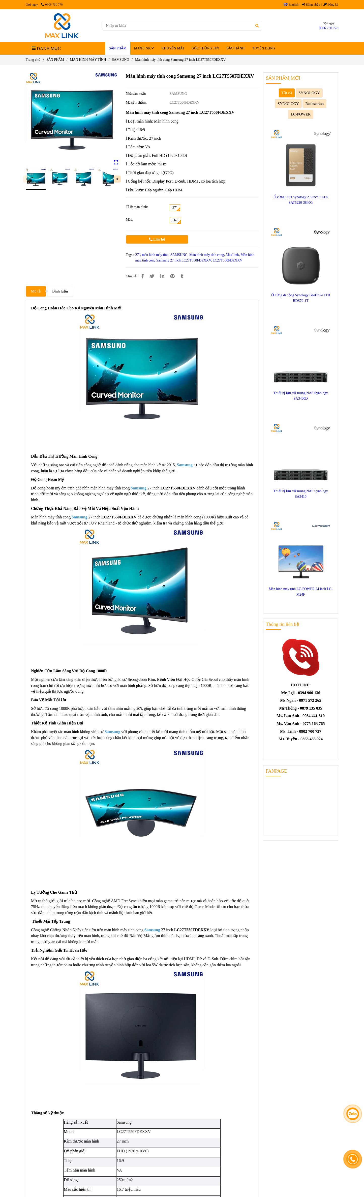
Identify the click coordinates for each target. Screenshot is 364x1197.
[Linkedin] (162, 276)
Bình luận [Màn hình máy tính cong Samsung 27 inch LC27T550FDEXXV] (60, 291)
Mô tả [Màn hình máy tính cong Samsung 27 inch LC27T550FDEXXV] (36, 291)
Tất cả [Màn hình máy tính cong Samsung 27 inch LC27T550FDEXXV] (286, 93)
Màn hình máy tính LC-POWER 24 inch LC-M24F (300, 591)
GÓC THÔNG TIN (205, 48)
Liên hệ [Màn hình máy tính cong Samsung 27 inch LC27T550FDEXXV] (157, 239)
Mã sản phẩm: (136, 102)
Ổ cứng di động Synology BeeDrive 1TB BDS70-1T (300, 298)
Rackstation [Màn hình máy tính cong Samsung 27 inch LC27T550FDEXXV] (314, 103)
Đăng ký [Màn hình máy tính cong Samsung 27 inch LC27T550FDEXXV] (330, 4)
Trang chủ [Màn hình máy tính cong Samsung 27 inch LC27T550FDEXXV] (33, 60)
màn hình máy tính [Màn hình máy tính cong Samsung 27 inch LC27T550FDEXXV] (155, 255)
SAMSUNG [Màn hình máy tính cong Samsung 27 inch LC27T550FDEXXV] (120, 60)
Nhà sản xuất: (136, 94)
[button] (292, 4)
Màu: (129, 219)
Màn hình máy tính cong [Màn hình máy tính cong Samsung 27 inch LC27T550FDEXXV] (206, 255)
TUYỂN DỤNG (263, 48)
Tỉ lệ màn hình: (137, 207)
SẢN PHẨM (118, 48)
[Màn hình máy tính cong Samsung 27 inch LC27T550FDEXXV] (62, 25)
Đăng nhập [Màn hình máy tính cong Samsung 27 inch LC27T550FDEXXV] (311, 4)
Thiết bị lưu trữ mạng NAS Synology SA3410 (301, 494)
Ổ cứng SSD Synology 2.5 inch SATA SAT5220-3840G (301, 200)
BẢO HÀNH (235, 48)
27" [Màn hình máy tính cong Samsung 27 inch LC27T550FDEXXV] (137, 255)
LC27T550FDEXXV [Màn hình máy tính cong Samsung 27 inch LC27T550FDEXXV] (227, 260)
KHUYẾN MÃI (172, 48)
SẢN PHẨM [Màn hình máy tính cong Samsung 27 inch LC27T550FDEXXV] (55, 60)
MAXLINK (144, 48)
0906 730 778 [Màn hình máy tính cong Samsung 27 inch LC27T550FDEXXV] (52, 4)
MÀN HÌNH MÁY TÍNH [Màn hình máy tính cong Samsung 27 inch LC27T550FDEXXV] (88, 60)
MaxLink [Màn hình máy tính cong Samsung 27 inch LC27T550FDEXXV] (232, 255)
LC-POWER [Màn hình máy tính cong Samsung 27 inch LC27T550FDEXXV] (301, 114)
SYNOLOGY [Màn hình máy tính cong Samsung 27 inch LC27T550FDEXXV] (309, 93)
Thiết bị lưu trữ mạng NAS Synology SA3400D (301, 395)
